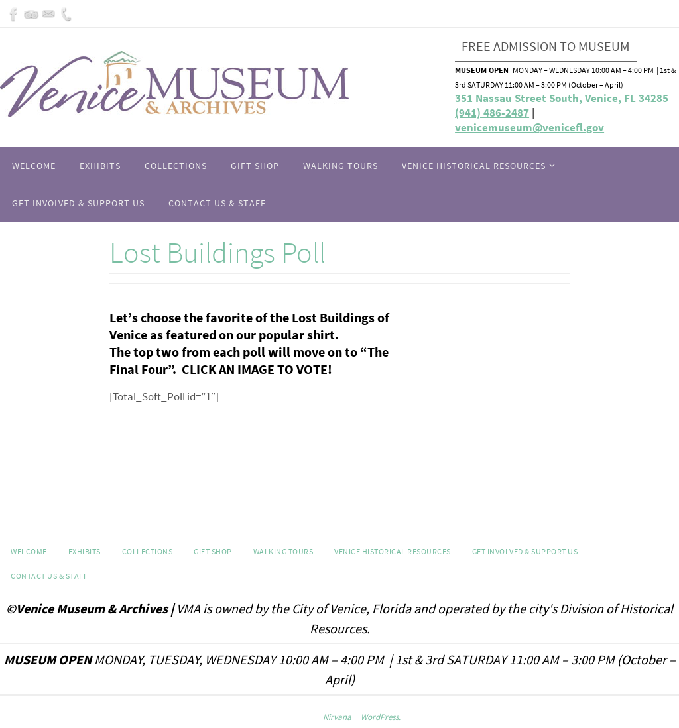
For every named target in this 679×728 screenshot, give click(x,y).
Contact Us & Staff (49, 576)
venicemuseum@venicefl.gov (529, 127)
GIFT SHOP (213, 551)
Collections (147, 551)
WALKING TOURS (283, 551)
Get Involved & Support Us (525, 551)
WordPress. (381, 717)
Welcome (29, 551)
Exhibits (84, 551)
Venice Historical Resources (392, 551)
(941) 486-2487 (492, 112)
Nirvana (337, 717)
